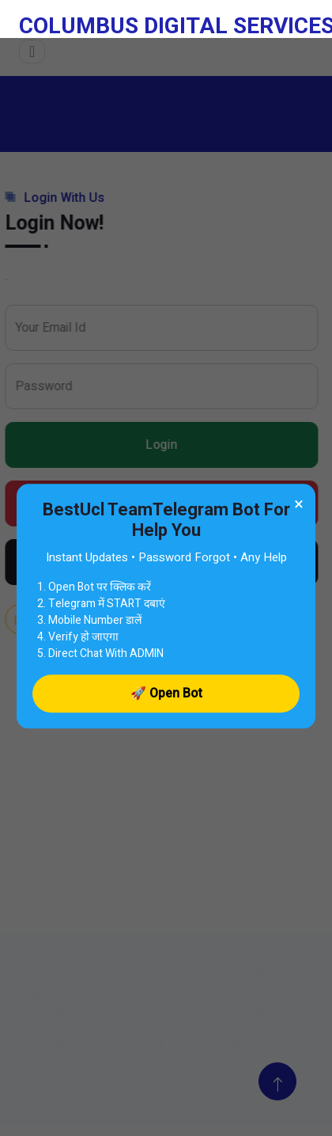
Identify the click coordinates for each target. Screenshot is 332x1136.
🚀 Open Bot (166, 693)
